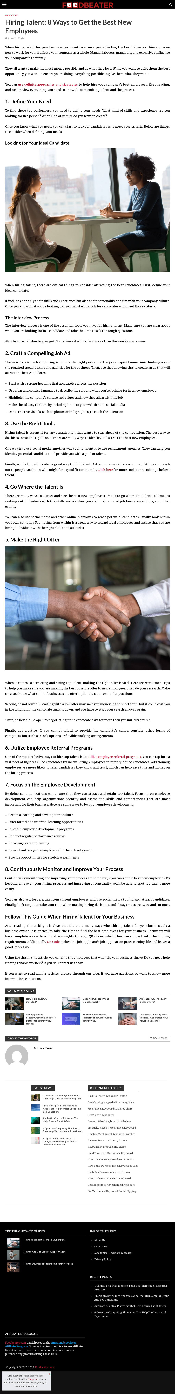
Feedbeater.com (15, 1365)
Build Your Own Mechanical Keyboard (112, 1160)
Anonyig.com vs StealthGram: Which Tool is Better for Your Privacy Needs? (40, 1019)
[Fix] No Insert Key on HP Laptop (109, 1096)
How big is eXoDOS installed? (37, 1001)
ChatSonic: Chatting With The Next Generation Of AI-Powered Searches (154, 1018)
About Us (100, 1259)
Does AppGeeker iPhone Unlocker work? (96, 1001)
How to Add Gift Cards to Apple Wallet (46, 1270)
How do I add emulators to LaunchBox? (46, 1258)
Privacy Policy (103, 1278)
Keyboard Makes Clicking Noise (108, 1154)
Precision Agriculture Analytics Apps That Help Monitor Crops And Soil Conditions (60, 1112)
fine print (32, 1379)
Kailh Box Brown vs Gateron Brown (110, 1183)
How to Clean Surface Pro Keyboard (111, 1189)
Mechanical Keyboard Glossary (114, 1271)
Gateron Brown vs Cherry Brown (109, 1147)
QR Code (53, 942)
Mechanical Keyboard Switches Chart (112, 1108)
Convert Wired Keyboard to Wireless (111, 1121)
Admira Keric (16, 38)
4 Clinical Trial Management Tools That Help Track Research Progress (62, 1099)
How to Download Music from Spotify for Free (50, 1282)
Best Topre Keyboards (102, 1115)
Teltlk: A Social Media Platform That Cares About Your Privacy (95, 1018)
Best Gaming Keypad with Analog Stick (113, 1102)
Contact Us (101, 1265)
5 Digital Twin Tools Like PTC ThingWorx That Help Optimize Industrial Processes (61, 1148)
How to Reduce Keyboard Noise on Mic (112, 1167)
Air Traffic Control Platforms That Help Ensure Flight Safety (62, 1124)
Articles (11, 15)
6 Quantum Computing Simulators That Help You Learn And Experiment (62, 1135)
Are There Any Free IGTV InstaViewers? (153, 1001)
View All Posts (158, 1038)
